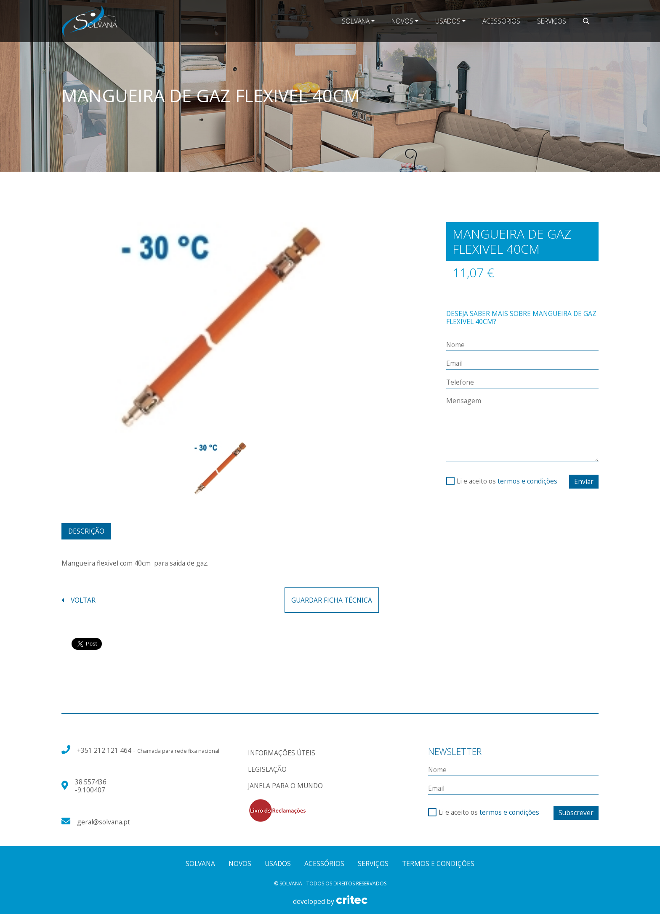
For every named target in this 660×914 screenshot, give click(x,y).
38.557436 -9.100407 (90, 785)
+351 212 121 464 (105, 750)
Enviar (583, 481)
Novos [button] (402, 21)
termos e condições (527, 481)
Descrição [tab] (86, 531)
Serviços (551, 21)
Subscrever (576, 812)
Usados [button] (447, 21)
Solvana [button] (356, 21)
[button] (586, 21)
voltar (78, 600)
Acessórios (501, 21)
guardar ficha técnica (331, 600)
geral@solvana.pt (103, 821)
